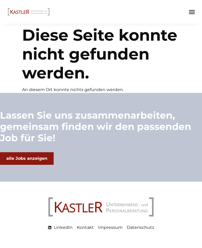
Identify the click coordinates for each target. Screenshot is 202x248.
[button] (192, 12)
